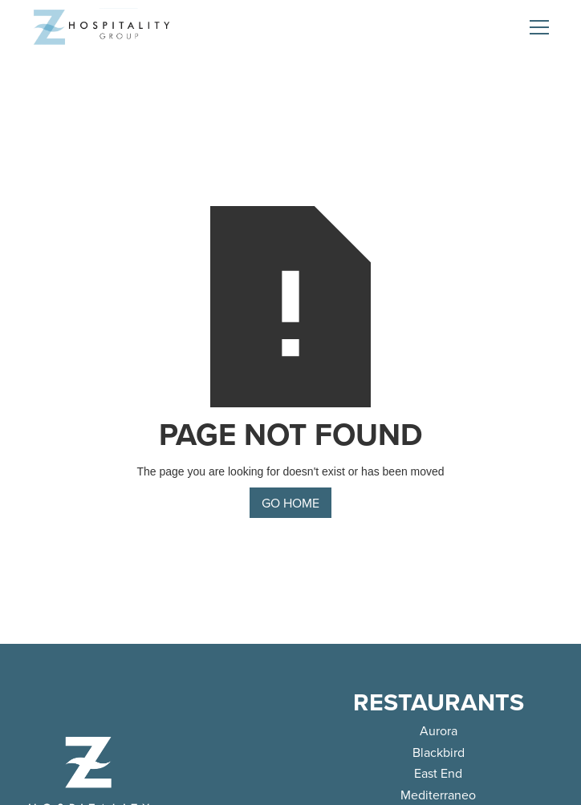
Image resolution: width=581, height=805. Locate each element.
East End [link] (438, 773)
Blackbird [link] (438, 752)
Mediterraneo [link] (438, 794)
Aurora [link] (438, 730)
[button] (536, 27)
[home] (101, 27)
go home (290, 503)
